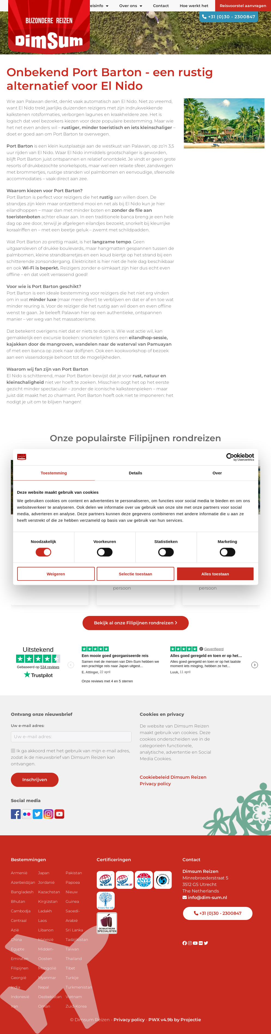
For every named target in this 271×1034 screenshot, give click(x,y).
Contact (161, 5)
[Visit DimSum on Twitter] (206, 943)
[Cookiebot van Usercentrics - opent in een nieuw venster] (230, 457)
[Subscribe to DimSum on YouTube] (59, 813)
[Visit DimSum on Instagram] (190, 943)
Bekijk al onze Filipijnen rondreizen (135, 622)
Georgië (18, 977)
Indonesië (20, 996)
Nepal (43, 987)
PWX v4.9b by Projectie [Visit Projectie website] (174, 1019)
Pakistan (74, 872)
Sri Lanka (74, 930)
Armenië (19, 872)
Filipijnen (19, 968)
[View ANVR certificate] (144, 878)
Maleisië (45, 939)
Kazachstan (49, 891)
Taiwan (72, 949)
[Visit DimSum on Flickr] (201, 943)
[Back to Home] (49, 27)
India (15, 987)
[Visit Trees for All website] (106, 898)
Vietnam (74, 996)
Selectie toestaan (135, 574)
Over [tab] (217, 472)
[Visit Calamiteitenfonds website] (163, 878)
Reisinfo (97, 5)
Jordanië (46, 882)
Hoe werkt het (194, 5)
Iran (14, 1006)
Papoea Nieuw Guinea (73, 892)
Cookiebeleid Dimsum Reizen (173, 777)
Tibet (70, 968)
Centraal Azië (19, 925)
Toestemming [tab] (54, 472)
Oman (44, 1006)
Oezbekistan (49, 996)
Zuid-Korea (76, 1006)
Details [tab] (135, 472)
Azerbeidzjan (22, 882)
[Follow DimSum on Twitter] (38, 813)
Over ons (130, 5)
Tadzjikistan (77, 939)
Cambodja (21, 911)
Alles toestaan (215, 574)
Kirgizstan (47, 901)
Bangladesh (22, 891)
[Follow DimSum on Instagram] (49, 813)
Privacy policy (155, 783)
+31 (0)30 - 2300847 (228, 16)
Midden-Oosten (46, 954)
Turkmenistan (77, 987)
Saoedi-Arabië (73, 916)
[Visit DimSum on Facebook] (16, 813)
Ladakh (45, 911)
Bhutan (18, 901)
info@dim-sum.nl (204, 897)
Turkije (72, 977)
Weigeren (56, 574)
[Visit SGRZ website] (125, 878)
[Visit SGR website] (106, 878)
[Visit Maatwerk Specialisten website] (107, 921)
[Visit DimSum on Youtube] (196, 943)
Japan (43, 872)
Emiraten (19, 958)
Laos (42, 920)
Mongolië (47, 968)
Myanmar (47, 977)
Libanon (45, 930)
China (16, 939)
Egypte (17, 949)
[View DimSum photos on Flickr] (27, 813)
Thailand (74, 958)
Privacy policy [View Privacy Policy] (129, 1019)
